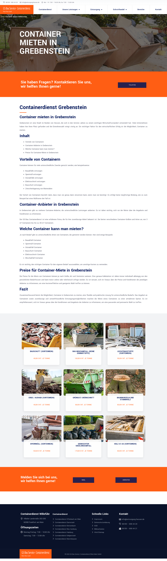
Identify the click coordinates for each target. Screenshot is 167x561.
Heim (2, 17)
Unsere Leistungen (71, 10)
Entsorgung (96, 10)
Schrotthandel (120, 10)
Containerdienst (45, 9)
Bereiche (140, 9)
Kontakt (158, 9)
